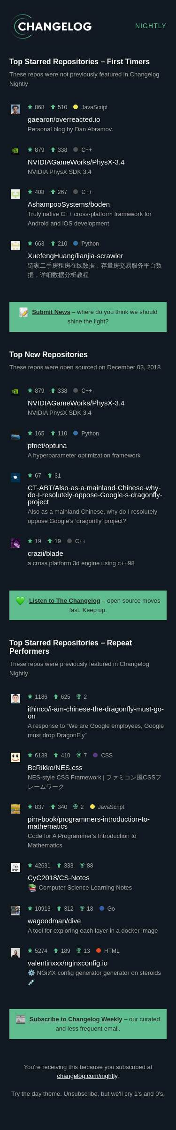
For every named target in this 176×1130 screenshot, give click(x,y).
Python (86, 243)
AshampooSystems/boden (69, 204)
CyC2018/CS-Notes (59, 878)
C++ (82, 150)
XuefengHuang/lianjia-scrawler (75, 256)
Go (107, 908)
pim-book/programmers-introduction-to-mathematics (89, 822)
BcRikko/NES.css (55, 767)
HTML (108, 951)
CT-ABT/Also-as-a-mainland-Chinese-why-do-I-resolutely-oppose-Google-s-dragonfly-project (95, 495)
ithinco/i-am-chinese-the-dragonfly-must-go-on (96, 712)
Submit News (51, 311)
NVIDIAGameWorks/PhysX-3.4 (76, 162)
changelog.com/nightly (87, 1075)
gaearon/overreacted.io (64, 119)
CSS (103, 755)
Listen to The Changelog (64, 600)
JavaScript (90, 107)
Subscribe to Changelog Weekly (76, 1019)
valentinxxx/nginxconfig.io (67, 963)
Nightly (151, 26)
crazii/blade (45, 553)
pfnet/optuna (47, 445)
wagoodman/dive (54, 921)
